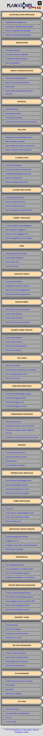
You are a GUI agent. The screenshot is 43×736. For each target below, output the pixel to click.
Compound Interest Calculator (15, 453)
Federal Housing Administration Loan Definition (20, 370)
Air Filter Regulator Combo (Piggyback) (18, 225)
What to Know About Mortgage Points (17, 294)
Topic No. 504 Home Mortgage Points (17, 290)
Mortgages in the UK (12, 541)
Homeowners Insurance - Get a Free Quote (19, 426)
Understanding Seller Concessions (16, 661)
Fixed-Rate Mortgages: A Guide (15, 406)
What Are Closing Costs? (13, 178)
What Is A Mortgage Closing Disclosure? (18, 210)
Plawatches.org (17, 729)
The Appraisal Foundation (13, 118)
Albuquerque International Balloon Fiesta (18, 137)
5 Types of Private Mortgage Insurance (18, 593)
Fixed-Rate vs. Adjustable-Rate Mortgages (19, 26)
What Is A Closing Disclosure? (15, 206)
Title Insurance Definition (13, 694)
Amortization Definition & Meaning (16, 54)
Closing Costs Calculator (13, 165)
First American (10, 685)
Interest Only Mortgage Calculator (16, 485)
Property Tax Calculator (13, 629)
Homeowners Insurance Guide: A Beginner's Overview (20, 431)
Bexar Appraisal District (13, 113)
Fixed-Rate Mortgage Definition (15, 398)
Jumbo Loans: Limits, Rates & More (17, 517)
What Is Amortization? (12, 63)
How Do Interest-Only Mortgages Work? (18, 481)
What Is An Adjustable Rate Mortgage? (18, 31)
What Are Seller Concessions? (15, 665)
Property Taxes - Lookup (13, 637)
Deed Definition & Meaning (14, 258)
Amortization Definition (12, 50)
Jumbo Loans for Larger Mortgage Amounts (19, 513)
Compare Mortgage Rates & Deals (16, 537)
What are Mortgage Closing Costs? (17, 182)
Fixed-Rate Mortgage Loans (14, 402)
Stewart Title (9, 689)
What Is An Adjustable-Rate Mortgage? (18, 35)
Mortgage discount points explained (17, 286)
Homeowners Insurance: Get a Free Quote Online (21, 437)
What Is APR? (10, 87)
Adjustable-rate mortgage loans (15, 22)
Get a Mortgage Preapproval (14, 565)
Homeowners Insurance (13, 422)
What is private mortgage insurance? (17, 605)
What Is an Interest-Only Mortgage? (17, 493)
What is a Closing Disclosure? (15, 202)
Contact (26, 732)
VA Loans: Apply (10, 722)
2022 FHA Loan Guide (12, 366)
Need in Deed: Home (12, 262)
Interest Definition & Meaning (15, 465)
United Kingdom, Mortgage (14, 549)
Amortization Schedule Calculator (16, 59)
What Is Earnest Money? (13, 350)
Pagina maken (27, 729)
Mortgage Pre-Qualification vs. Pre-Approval (19, 577)
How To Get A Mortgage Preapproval (17, 573)
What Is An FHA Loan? (13, 378)
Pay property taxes (11, 625)
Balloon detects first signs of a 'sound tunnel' (20, 146)
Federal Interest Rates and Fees (16, 457)
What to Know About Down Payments (17, 322)
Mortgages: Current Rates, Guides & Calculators (21, 545)
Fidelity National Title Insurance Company (19, 681)
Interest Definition (11, 461)
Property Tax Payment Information (16, 633)
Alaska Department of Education (16, 253)
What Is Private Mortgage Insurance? (17, 609)
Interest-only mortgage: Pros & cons (17, 489)
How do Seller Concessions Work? (16, 657)
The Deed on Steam (12, 266)
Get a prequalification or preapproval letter (19, 569)
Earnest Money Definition (13, 338)
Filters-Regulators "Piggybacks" (15, 230)
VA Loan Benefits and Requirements (17, 713)
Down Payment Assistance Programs (17, 309)
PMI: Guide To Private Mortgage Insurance (19, 597)
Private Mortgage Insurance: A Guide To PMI (20, 601)
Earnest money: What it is (13, 342)
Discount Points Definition (13, 281)
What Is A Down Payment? (14, 318)
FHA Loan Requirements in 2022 (16, 374)
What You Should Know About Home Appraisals (21, 122)
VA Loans (8, 717)
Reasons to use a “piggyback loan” (16, 234)
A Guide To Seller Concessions (15, 653)
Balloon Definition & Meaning (15, 141)
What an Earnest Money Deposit (16, 346)
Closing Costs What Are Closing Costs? (18, 169)
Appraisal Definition (11, 109)
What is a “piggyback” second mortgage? (18, 238)
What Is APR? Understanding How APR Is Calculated (19, 92)
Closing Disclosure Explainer (14, 197)
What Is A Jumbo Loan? (13, 521)
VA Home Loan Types (12, 709)
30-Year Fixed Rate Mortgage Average (18, 394)
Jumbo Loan (9, 509)
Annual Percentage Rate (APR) (15, 78)
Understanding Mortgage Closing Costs (18, 174)
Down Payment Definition (13, 314)
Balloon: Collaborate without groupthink (18, 150)
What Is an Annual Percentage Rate (17, 82)
